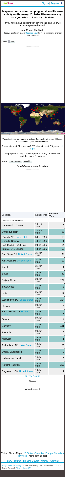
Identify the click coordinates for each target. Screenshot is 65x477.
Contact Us (27, 468)
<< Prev (28, 376)
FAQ (4, 466)
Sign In (45, 3)
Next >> (37, 376)
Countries (39, 453)
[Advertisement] (32, 74)
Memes (44, 461)
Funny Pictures (13, 461)
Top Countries (15, 161)
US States (28, 453)
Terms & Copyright (14, 466)
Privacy (18, 468)
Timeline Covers (31, 461)
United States (22, 237)
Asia (12, 41)
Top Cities (27, 161)
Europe (49, 453)
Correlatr (54, 461)
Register (55, 3)
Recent (4, 161)
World (5, 41)
